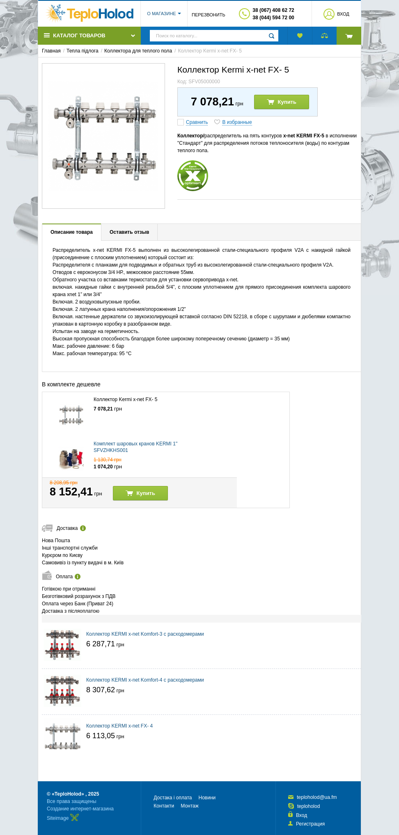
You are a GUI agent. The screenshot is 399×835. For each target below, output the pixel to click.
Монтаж (190, 806)
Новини (207, 798)
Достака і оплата (173, 798)
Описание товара (71, 232)
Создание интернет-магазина (80, 809)
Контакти (164, 806)
